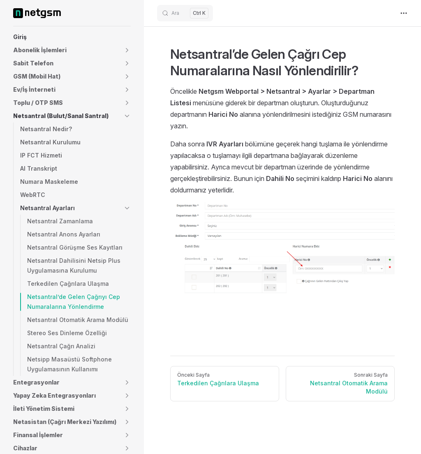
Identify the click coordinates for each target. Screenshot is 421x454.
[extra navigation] (404, 13)
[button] (72, 50)
